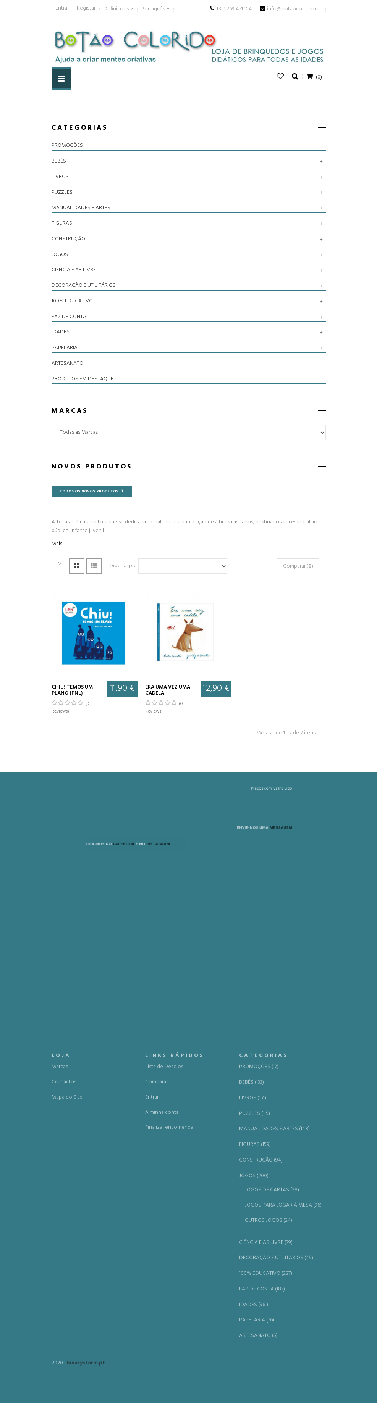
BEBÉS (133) (251, 1264)
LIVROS (60, 177)
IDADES (61, 332)
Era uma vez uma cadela (167, 690)
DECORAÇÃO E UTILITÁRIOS (84, 286)
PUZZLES (62, 192)
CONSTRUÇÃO (68, 239)
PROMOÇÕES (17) (258, 1249)
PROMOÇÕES (67, 146)
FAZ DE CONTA (69, 317)
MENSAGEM (248, 834)
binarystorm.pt (85, 1367)
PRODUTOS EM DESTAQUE (82, 379)
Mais (57, 543)
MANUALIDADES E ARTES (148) (274, 1311)
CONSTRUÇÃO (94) (261, 1342)
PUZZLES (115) (254, 1295)
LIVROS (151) (252, 1280)
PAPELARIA (65, 348)
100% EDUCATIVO (72, 301)
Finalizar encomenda (169, 1309)
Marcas (60, 1248)
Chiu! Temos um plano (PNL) (72, 690)
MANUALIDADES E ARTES (81, 208)
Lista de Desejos (164, 1248)
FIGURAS (62, 223)
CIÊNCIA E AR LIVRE (74, 270)
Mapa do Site (67, 1278)
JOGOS (60, 255)
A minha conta (162, 1294)
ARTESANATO (67, 363)
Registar (86, 8)
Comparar (156, 1264)
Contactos (64, 1264)
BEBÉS (59, 161)
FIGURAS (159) (255, 1327)
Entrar (62, 8)
